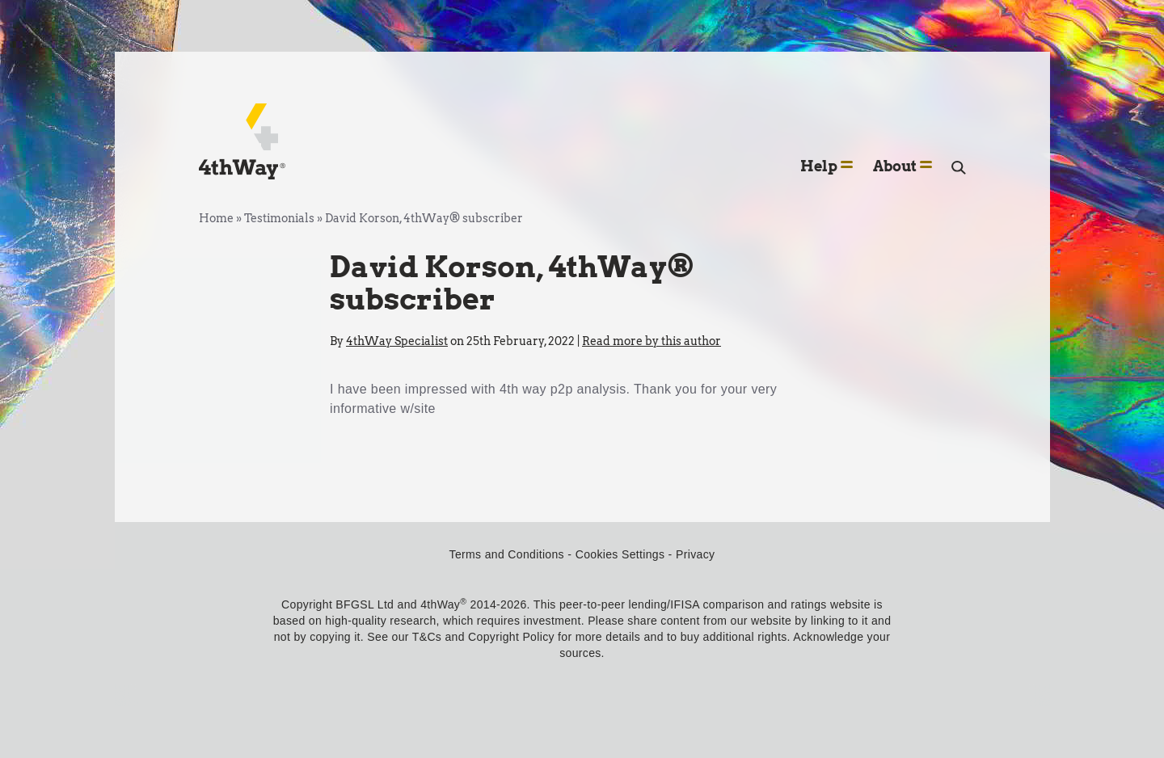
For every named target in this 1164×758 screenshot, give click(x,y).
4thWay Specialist (397, 341)
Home (216, 218)
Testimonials (279, 218)
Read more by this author (651, 341)
